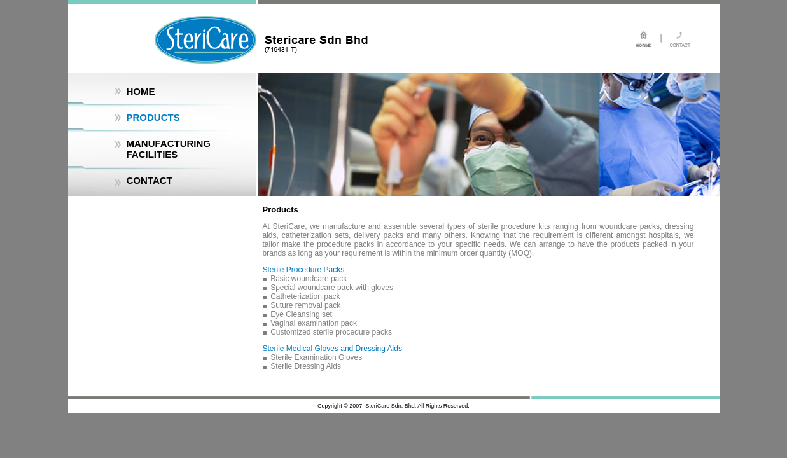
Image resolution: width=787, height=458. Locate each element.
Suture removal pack (305, 305)
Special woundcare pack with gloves (331, 287)
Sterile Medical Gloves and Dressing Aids (332, 348)
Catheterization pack (305, 296)
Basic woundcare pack (308, 278)
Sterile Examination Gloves (316, 357)
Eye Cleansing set (301, 314)
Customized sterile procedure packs (331, 332)
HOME (141, 91)
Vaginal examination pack (313, 323)
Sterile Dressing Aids (305, 366)
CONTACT (149, 180)
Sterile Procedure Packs (304, 269)
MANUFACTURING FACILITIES (169, 149)
